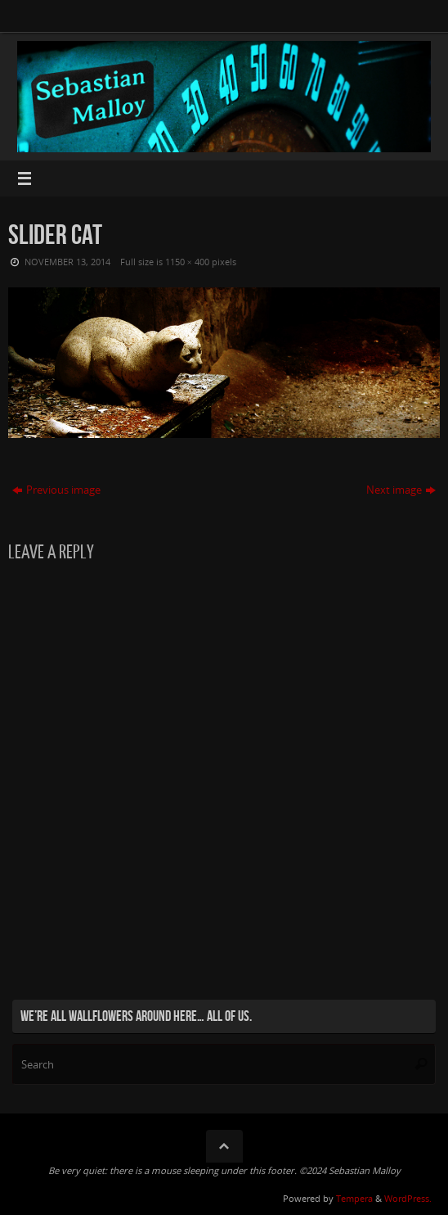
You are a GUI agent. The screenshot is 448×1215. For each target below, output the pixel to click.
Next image (401, 490)
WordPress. (408, 1198)
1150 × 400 (187, 261)
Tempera (354, 1198)
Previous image (56, 490)
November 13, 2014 (67, 261)
